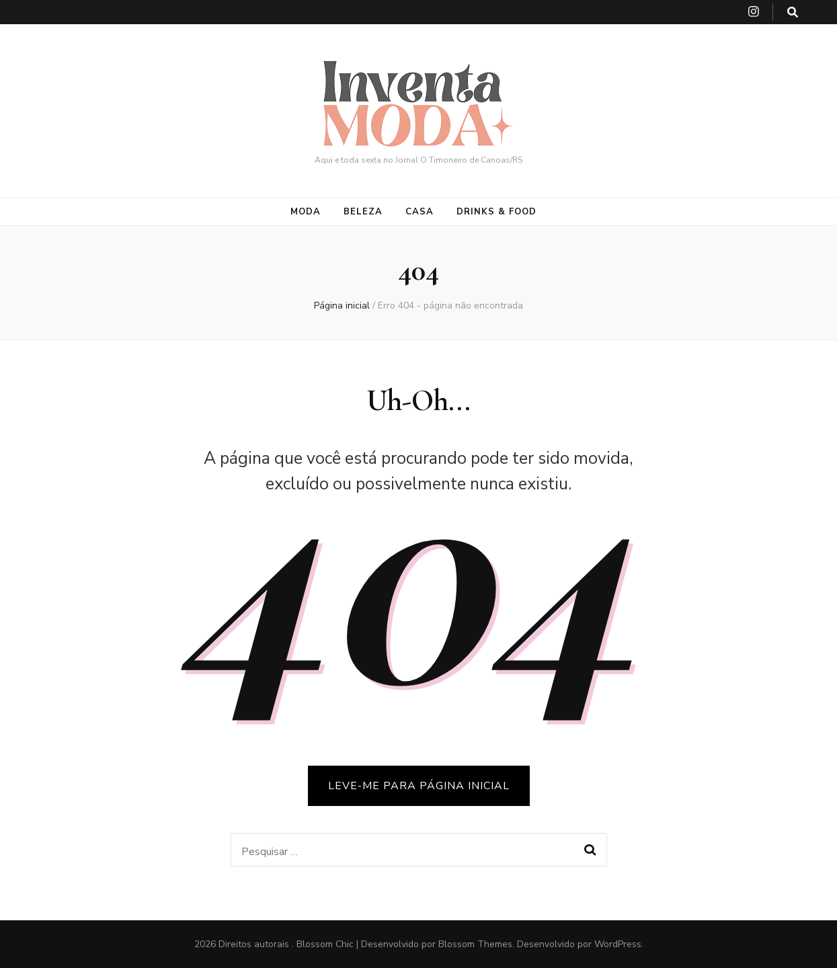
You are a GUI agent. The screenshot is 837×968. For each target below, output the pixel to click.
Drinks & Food (496, 212)
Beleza (363, 212)
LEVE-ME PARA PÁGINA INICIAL (419, 785)
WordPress (617, 944)
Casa (419, 212)
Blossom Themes (475, 944)
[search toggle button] (792, 12)
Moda (305, 212)
